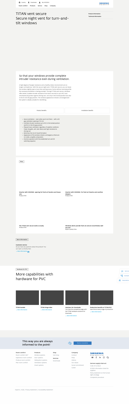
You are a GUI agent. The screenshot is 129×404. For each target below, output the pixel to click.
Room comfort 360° (22, 355)
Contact (74, 355)
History (74, 360)
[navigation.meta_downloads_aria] (32, 2)
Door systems (38, 357)
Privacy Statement (31, 390)
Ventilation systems (40, 362)
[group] (64, 130)
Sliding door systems (40, 360)
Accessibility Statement (45, 390)
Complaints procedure (97, 377)
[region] (64, 127)
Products (32, 5)
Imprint (17, 390)
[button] (44, 2)
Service (40, 5)
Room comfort (23, 5)
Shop (45, 5)
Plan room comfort (22, 362)
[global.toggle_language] (22, 2)
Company (53, 5)
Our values (75, 362)
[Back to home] (104, 4)
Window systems (39, 355)
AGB (22, 390)
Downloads (56, 361)
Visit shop (56, 355)
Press (73, 357)
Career (74, 367)
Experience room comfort (24, 357)
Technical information (100, 17)
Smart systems (39, 365)
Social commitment (78, 365)
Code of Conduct (95, 366)
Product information (100, 14)
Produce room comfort (23, 360)
